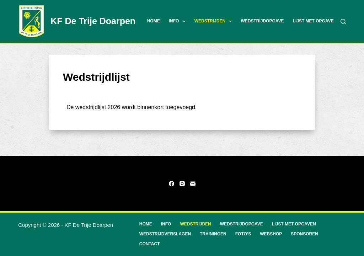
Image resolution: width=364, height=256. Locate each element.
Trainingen (213, 233)
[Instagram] (182, 183)
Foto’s (243, 233)
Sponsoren (304, 233)
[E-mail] (193, 183)
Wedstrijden (214, 21)
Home (153, 20)
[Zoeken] (343, 21)
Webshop (271, 233)
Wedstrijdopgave (262, 20)
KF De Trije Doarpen (92, 21)
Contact (149, 243)
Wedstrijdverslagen (165, 233)
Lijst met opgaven (315, 20)
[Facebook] (171, 183)
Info (178, 21)
